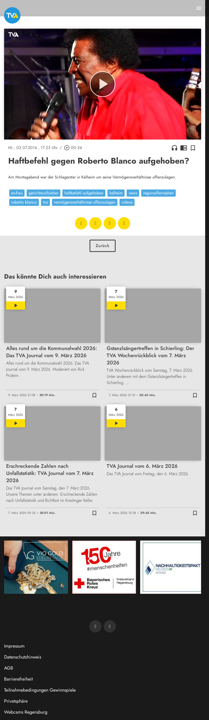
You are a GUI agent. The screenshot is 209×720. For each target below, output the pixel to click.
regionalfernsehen (158, 193)
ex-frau (17, 193)
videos (127, 202)
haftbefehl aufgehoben (83, 193)
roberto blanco (24, 202)
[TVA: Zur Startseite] (12, 15)
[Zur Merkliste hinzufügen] (193, 148)
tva (45, 202)
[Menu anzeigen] (199, 8)
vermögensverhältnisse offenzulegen (84, 202)
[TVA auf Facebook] (95, 626)
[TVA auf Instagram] (110, 626)
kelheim (116, 193)
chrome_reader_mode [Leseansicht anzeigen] (183, 147)
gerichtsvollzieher (43, 193)
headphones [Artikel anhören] (174, 147)
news (133, 193)
